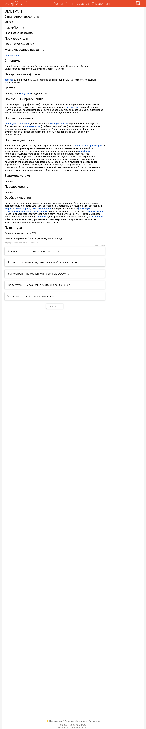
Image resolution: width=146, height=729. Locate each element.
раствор (9, 79)
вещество (25, 93)
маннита (46, 208)
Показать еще (54, 306)
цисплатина (72, 107)
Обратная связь (79, 727)
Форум (58, 3)
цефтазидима (40, 211)
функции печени (59, 123)
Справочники (101, 3)
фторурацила (85, 208)
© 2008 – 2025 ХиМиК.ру (73, 725)
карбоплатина (12, 211)
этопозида (26, 211)
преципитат (42, 216)
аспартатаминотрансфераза (88, 145)
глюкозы (36, 208)
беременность (32, 126)
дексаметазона (94, 211)
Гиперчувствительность (17, 123)
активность (97, 216)
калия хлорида (22, 208)
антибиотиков (86, 151)
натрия (8, 208)
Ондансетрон (12, 55)
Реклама (63, 727)
